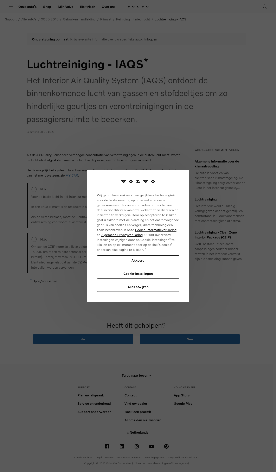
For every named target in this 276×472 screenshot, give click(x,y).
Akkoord (138, 260)
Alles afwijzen (138, 287)
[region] (138, 236)
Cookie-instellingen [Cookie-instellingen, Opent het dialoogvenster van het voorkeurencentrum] (138, 273)
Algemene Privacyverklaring (122, 235)
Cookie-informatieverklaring (155, 230)
